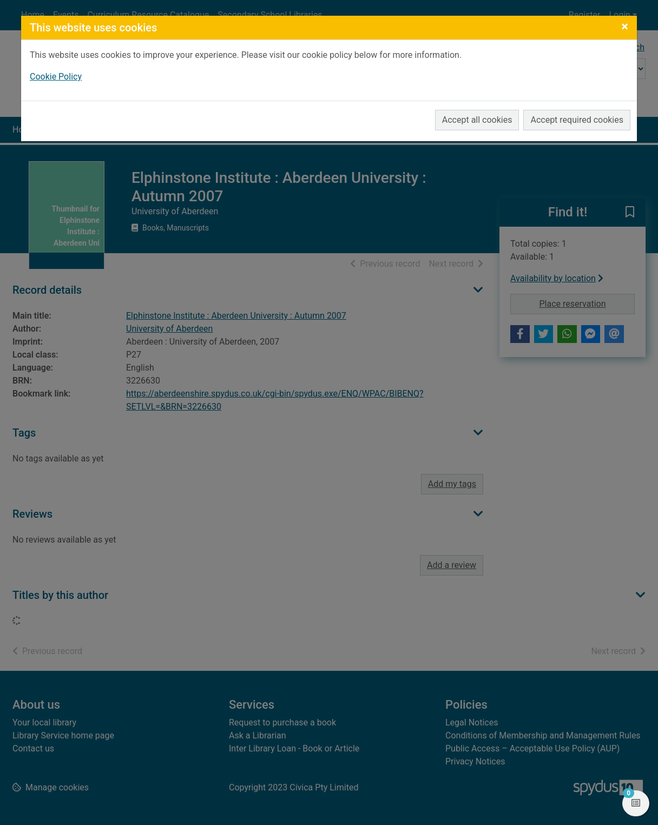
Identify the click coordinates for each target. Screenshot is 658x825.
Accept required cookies (576, 120)
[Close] (625, 26)
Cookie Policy (56, 76)
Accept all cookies (477, 120)
